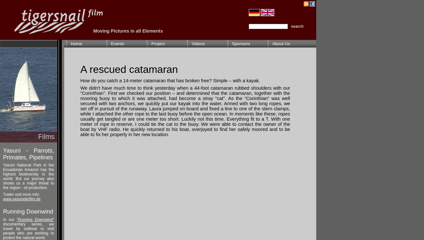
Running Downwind (28, 211)
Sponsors (241, 43)
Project (158, 43)
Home (76, 43)
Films (46, 137)
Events (117, 43)
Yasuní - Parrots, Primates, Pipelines (28, 154)
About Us (281, 43)
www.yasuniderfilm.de (22, 199)
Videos (198, 43)
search (297, 26)
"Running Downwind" (35, 219)
